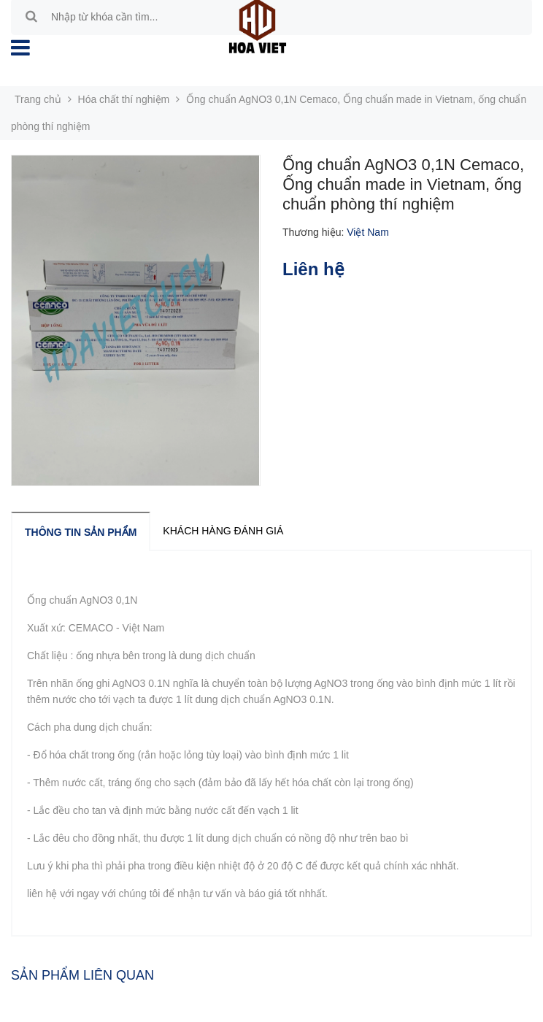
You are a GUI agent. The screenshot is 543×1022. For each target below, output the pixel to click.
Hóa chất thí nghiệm (124, 99)
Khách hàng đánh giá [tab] (223, 531)
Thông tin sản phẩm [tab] (80, 532)
